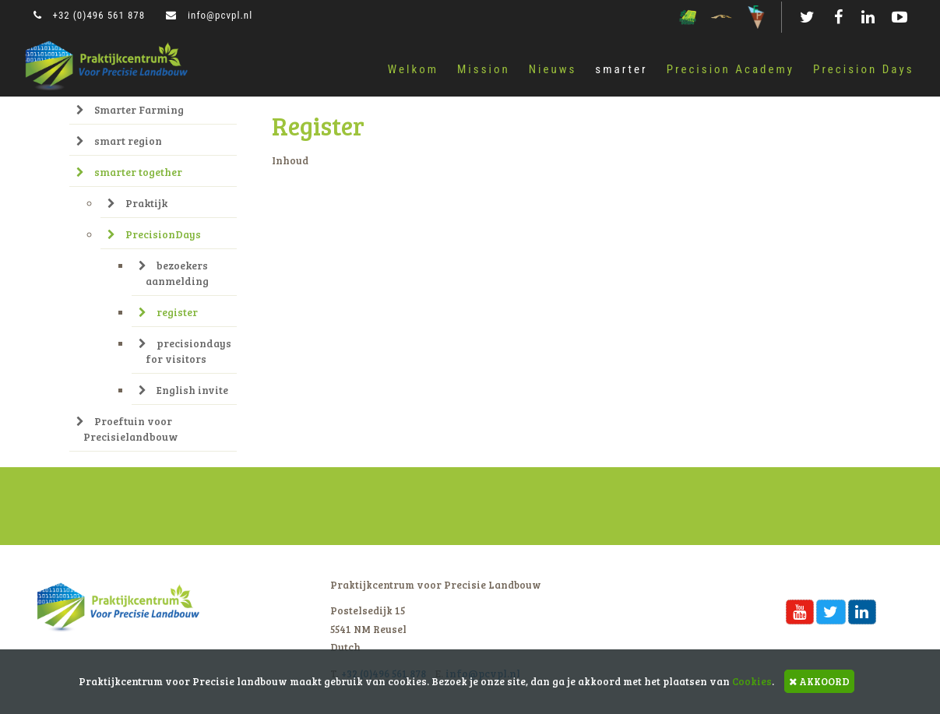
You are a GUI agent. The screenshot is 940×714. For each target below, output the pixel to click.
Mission (483, 69)
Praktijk (137, 202)
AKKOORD (819, 681)
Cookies (752, 681)
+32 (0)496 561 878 (89, 15)
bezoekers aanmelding (174, 273)
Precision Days (863, 69)
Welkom (413, 69)
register (168, 311)
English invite (183, 389)
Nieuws (553, 69)
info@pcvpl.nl (209, 15)
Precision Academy (730, 69)
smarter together (129, 171)
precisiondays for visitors (185, 351)
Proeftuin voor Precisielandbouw (127, 428)
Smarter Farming (130, 109)
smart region (119, 140)
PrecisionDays (154, 234)
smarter (621, 69)
